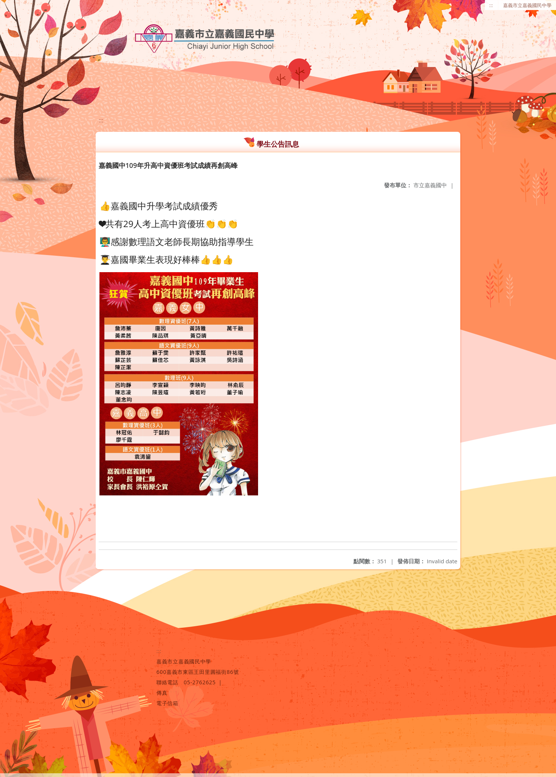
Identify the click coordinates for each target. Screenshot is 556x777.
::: (491, 5)
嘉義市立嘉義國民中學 (527, 5)
